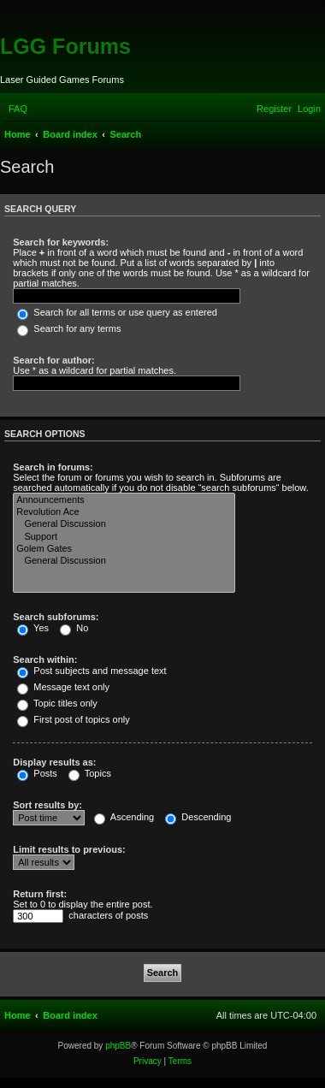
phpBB (118, 1045)
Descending (198, 817)
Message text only (63, 687)
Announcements (124, 500)
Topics (89, 773)
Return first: (40, 894)
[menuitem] (18, 108)
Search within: (45, 659)
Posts (37, 773)
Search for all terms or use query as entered (117, 312)
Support (124, 537)
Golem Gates (124, 549)
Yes (33, 628)
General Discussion (124, 524)
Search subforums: (55, 617)
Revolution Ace (124, 512)
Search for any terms (69, 328)
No (74, 628)
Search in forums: (53, 467)
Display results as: (54, 762)
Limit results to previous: (69, 849)
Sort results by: (47, 805)
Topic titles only (57, 703)
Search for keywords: (61, 242)
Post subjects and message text (91, 670)
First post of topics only (73, 719)
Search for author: (53, 360)
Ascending (124, 817)
